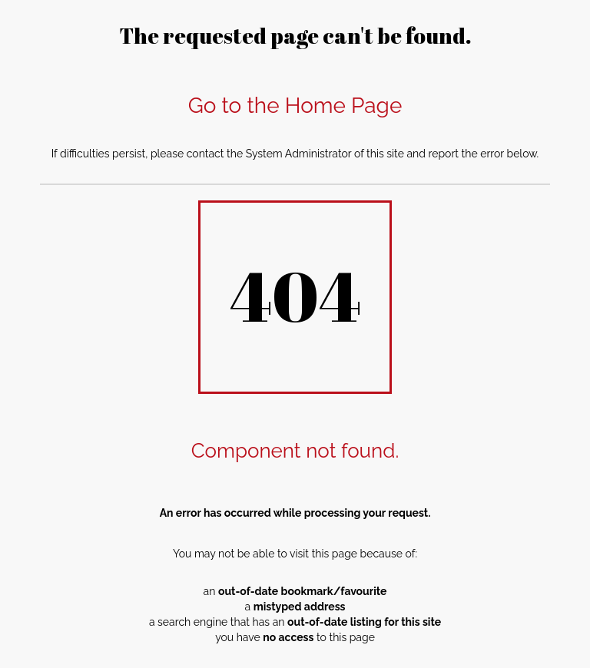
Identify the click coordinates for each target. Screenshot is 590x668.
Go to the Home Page (295, 105)
